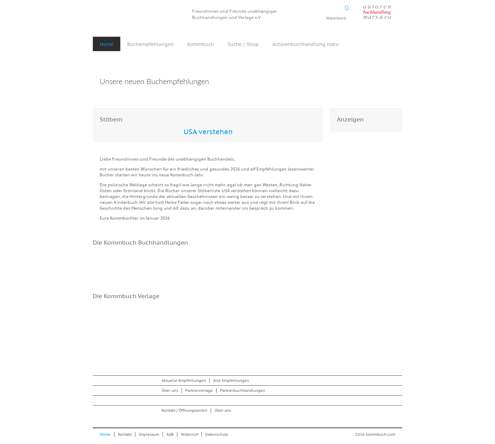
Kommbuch (142, 15)
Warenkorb (336, 10)
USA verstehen (208, 131)
